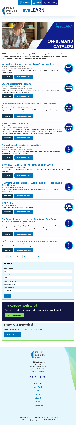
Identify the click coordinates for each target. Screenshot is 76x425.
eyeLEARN (38, 387)
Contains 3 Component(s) (10, 66)
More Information (24, 77)
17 (50, 256)
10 (38, 256)
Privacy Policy (54, 417)
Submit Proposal (12, 334)
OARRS (38, 401)
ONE (38, 391)
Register (7, 77)
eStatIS (38, 398)
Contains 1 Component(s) (10, 126)
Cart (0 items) (50, 2)
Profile (37, 2)
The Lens (38, 394)
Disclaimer (44, 417)
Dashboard (24, 2)
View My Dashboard (14, 315)
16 (46, 256)
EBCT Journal (38, 405)
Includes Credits (21, 66)
